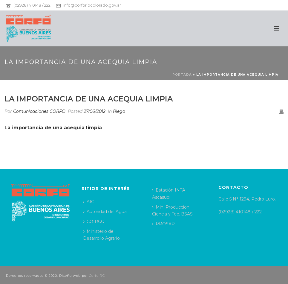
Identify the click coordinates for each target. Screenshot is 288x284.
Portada (182, 75)
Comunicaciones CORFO (39, 111)
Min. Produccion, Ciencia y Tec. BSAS (172, 210)
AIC (88, 201)
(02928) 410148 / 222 (31, 5)
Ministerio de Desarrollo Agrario (101, 235)
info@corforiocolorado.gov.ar (92, 5)
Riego (119, 111)
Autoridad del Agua (105, 211)
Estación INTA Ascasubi (168, 193)
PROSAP (163, 224)
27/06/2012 (94, 111)
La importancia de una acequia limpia (53, 127)
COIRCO (94, 221)
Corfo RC (97, 276)
